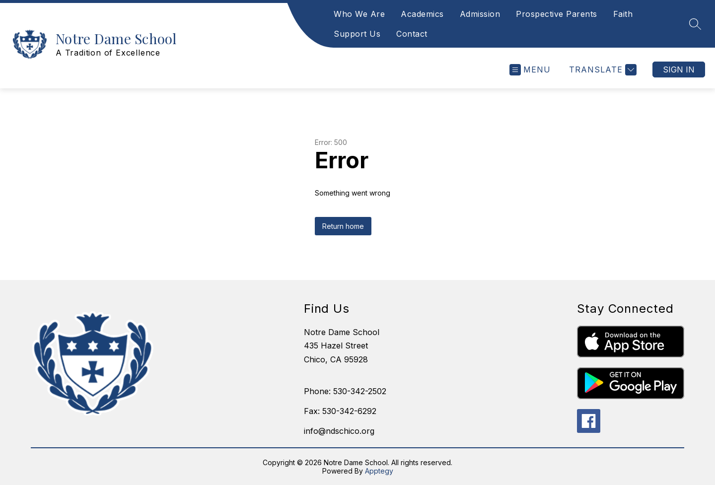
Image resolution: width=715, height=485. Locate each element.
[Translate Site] (602, 70)
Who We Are (359, 14)
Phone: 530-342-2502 (345, 391)
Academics (422, 14)
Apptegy (379, 471)
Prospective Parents (556, 14)
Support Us (357, 34)
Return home (343, 226)
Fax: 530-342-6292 (340, 411)
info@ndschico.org (339, 431)
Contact (412, 34)
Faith (623, 14)
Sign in (679, 69)
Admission (480, 14)
